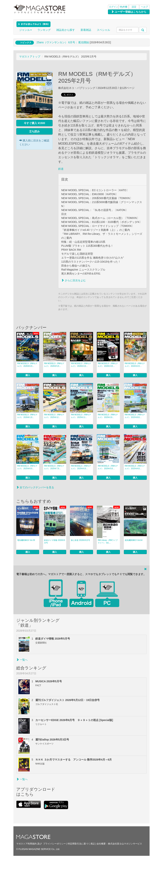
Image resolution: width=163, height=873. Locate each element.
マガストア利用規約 (26, 843)
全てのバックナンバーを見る (35, 487)
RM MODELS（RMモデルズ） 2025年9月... (135, 416)
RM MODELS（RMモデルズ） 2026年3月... (108, 364)
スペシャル (103, 29)
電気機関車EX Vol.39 (26, 540)
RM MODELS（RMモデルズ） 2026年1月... (27, 416)
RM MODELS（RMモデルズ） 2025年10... (108, 416)
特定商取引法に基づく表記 (81, 843)
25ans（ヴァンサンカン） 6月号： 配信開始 (62, 42)
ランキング (44, 29)
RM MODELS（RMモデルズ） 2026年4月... (81, 364)
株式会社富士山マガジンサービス (125, 843)
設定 (134, 6)
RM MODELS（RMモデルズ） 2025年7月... (54, 467)
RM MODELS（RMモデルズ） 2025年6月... (81, 467)
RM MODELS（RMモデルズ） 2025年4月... (135, 467)
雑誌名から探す (65, 29)
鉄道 (61, 168)
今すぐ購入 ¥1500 (34, 123)
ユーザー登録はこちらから (128, 11)
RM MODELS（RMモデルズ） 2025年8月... (27, 467)
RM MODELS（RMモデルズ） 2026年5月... (54, 364)
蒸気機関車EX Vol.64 (134, 540)
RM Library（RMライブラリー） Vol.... (107, 541)
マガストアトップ (29, 56)
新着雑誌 (86, 29)
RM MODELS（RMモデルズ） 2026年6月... (27, 364)
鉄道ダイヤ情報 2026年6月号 (54, 541)
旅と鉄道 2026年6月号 (80, 540)
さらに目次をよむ (73, 280)
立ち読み (34, 131)
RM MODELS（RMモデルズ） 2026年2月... (135, 364)
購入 (28, 375)
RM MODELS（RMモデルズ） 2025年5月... (108, 467)
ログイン (113, 6)
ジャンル (25, 29)
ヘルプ (144, 6)
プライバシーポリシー (54, 843)
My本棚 (123, 6)
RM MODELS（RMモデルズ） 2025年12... (54, 416)
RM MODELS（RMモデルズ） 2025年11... (81, 416)
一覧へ (22, 659)
